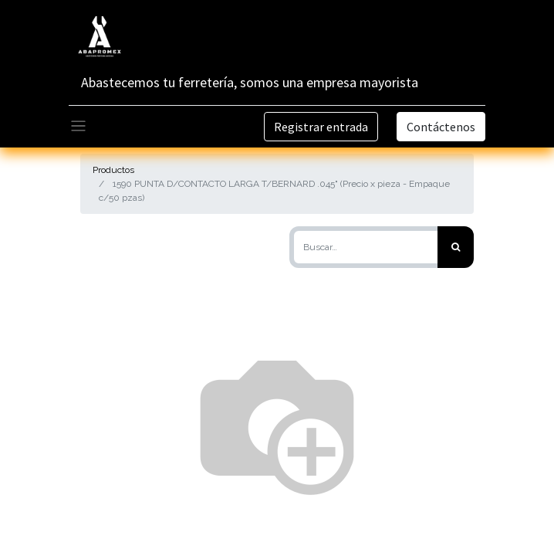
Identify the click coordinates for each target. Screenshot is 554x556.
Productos (113, 169)
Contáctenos (441, 126)
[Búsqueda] (455, 247)
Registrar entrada (321, 126)
